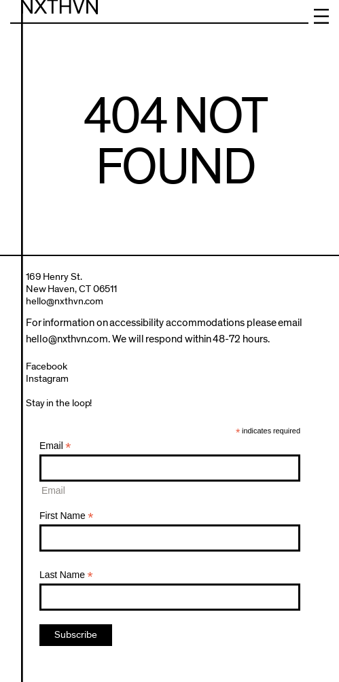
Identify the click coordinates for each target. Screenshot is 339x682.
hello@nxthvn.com (65, 301)
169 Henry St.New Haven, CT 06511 (72, 282)
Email (55, 445)
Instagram (47, 378)
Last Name (66, 575)
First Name (66, 515)
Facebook (46, 366)
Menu (321, 16)
